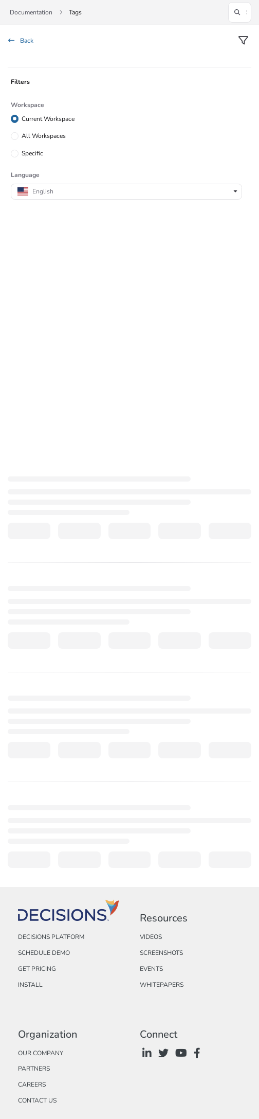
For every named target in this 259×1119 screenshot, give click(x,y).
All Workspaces (44, 136)
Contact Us (37, 1100)
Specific (32, 153)
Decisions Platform (51, 937)
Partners (34, 1068)
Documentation (31, 12)
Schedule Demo (44, 953)
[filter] (243, 41)
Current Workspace (48, 118)
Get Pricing (37, 969)
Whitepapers (161, 985)
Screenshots (161, 953)
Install (30, 985)
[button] (239, 12)
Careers (32, 1084)
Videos (151, 937)
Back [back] (20, 41)
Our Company (40, 1053)
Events (151, 969)
